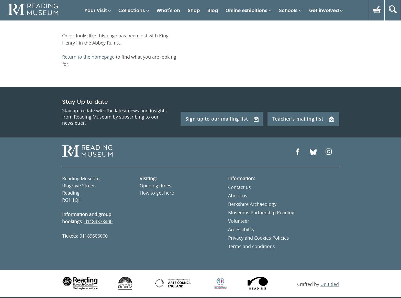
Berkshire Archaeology (252, 204)
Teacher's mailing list (303, 119)
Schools (288, 10)
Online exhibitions (247, 10)
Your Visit (95, 10)
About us (237, 196)
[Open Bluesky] (313, 152)
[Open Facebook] (297, 152)
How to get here (157, 193)
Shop (194, 10)
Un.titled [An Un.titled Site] (329, 284)
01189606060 (94, 236)
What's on (168, 10)
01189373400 (98, 221)
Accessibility (241, 229)
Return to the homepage (89, 57)
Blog (212, 10)
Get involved (324, 10)
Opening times (155, 186)
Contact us (239, 187)
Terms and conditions (251, 246)
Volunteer (238, 221)
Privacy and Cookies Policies (258, 238)
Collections (131, 10)
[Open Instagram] (328, 152)
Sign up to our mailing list (222, 119)
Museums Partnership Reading (261, 212)
